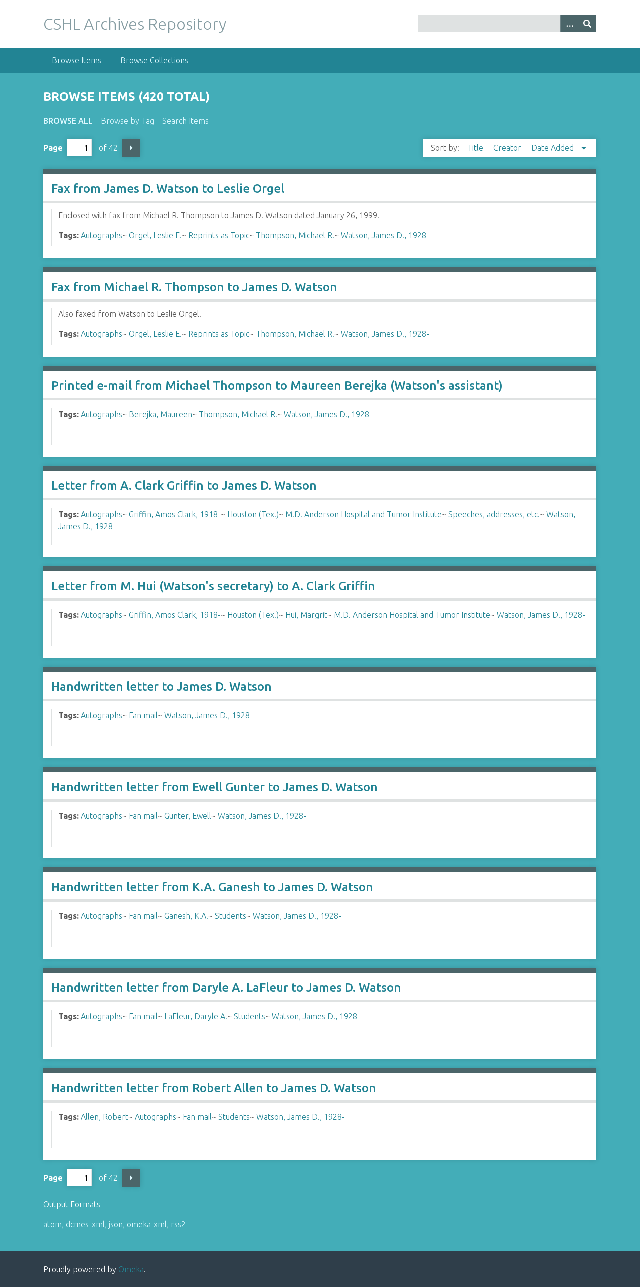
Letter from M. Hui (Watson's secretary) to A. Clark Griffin (214, 586)
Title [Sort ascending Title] (477, 147)
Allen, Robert (104, 1116)
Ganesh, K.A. (186, 915)
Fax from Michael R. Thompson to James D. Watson (195, 287)
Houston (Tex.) (253, 514)
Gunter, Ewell (188, 815)
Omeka (131, 1269)
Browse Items (77, 60)
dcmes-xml (85, 1224)
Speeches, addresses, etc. (494, 514)
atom (53, 1224)
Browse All (68, 120)
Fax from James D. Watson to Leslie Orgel (168, 188)
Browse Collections (154, 60)
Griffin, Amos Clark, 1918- (175, 514)
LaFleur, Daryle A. (196, 1016)
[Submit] (587, 23)
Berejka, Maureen (160, 414)
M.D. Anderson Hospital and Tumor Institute (364, 514)
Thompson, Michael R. (295, 235)
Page (68, 147)
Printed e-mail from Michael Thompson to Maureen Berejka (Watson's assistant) (277, 385)
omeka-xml (147, 1224)
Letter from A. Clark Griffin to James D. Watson (184, 485)
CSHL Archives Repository (135, 24)
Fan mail (143, 715)
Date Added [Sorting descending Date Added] (554, 147)
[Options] (569, 23)
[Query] (507, 23)
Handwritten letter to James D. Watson (162, 686)
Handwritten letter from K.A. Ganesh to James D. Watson (213, 887)
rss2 (178, 1224)
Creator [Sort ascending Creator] (509, 147)
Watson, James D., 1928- (385, 235)
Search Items (185, 120)
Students (230, 915)
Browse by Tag (127, 120)
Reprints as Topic (219, 235)
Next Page (131, 148)
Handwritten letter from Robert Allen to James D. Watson (214, 1088)
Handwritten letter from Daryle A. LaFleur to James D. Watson (227, 987)
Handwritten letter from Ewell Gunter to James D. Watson (215, 787)
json (116, 1224)
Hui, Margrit (307, 614)
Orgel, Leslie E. (155, 235)
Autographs (101, 235)
